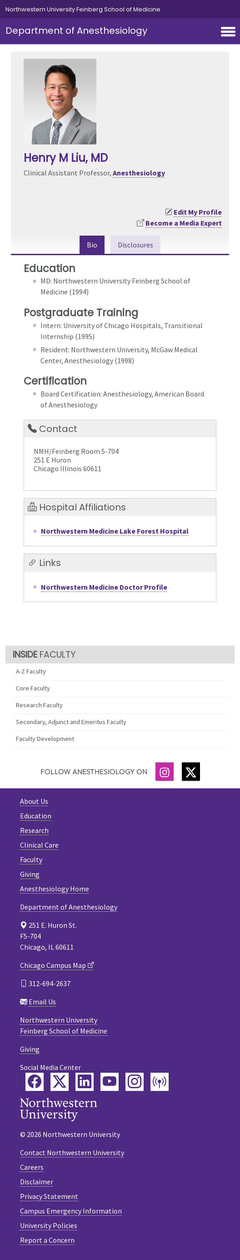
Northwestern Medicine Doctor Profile (104, 586)
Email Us (42, 1001)
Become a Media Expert (183, 222)
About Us (34, 801)
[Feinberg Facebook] (34, 1082)
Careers (32, 1167)
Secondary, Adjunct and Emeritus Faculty (71, 722)
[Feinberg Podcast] (159, 1082)
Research (34, 830)
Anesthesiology (139, 172)
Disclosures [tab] (135, 244)
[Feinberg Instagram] (134, 1082)
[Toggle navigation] (228, 32)
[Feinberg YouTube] (109, 1082)
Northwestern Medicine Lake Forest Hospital (115, 530)
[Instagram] (164, 771)
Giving (30, 874)
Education (35, 815)
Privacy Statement (49, 1196)
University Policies (48, 1225)
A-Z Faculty (31, 671)
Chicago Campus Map (53, 965)
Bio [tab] (92, 244)
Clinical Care (39, 844)
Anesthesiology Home (54, 888)
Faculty (31, 859)
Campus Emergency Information (71, 1210)
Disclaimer (36, 1181)
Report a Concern (47, 1240)
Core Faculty (33, 688)
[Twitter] (191, 771)
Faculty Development (45, 739)
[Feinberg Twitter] (59, 1082)
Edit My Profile (198, 211)
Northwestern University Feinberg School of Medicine (82, 9)
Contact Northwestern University (72, 1152)
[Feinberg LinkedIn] (84, 1082)
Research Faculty (39, 705)
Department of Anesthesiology (76, 30)
